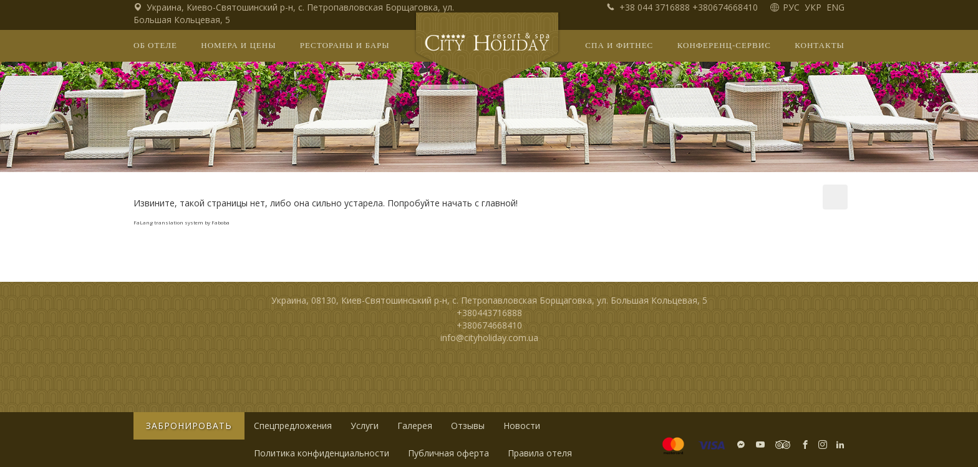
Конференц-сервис (724, 45)
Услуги (365, 425)
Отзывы (468, 425)
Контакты (820, 45)
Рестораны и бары (345, 45)
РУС (792, 7)
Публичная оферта (448, 453)
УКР (814, 7)
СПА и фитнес (619, 45)
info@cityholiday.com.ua (489, 338)
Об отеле (155, 45)
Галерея (414, 425)
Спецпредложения (293, 425)
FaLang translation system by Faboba (181, 222)
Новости (521, 425)
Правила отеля (540, 453)
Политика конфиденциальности (321, 453)
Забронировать (189, 425)
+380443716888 (489, 313)
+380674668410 (725, 7)
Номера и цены (238, 45)
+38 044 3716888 (649, 7)
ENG (835, 7)
